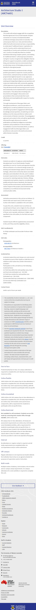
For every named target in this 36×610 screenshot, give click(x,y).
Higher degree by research (9, 498)
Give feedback (17, 486)
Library (26, 339)
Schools (4, 530)
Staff (3, 545)
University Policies (7, 510)
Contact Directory (6, 547)
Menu (33, 3)
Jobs (3, 549)
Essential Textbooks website (17, 328)
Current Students (6, 543)
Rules (3, 506)
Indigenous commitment (7, 590)
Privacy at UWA (5, 592)
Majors (4, 500)
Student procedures (7, 508)
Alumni (4, 534)
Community (5, 528)
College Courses (6, 504)
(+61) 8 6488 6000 (7, 559)
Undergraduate (6, 494)
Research (4, 526)
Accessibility (4, 597)
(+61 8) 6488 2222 (7, 577)
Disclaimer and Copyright (7, 595)
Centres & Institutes (7, 532)
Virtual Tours (6, 570)
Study (3, 523)
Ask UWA (5, 565)
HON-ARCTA (7, 243)
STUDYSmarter (19, 322)
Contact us (5, 517)
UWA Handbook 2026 (7, 491)
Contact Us (6, 562)
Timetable (7, 147)
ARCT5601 (7, 248)
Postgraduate (5, 496)
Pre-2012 (4, 513)
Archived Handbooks (7, 515)
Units (3, 502)
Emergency (6, 575)
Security (5, 573)
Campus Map (6, 567)
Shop (3, 536)
